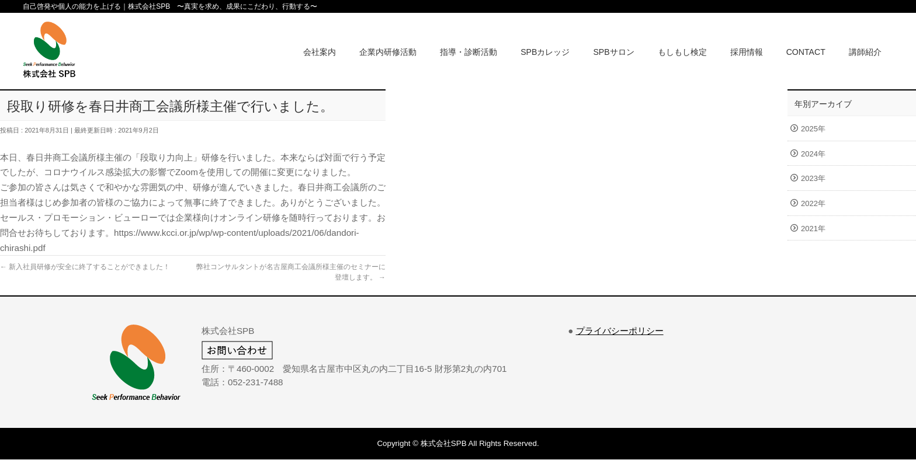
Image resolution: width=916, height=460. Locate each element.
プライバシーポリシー (620, 331)
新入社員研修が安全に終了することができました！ (85, 267)
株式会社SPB (444, 443)
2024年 (813, 153)
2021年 (813, 228)
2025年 (813, 128)
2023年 (813, 178)
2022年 (813, 203)
